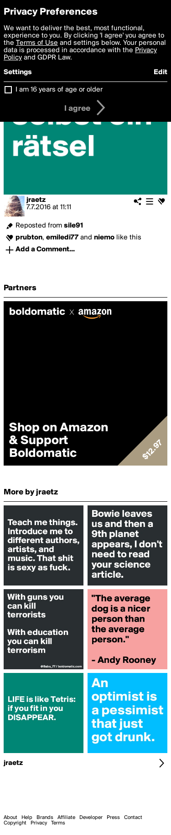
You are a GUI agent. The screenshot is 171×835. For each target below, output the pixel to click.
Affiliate (66, 817)
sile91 (73, 225)
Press (113, 817)
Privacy (39, 823)
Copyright (15, 823)
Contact (133, 817)
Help (26, 817)
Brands (44, 817)
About (10, 817)
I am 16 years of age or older (59, 89)
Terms (58, 823)
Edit (160, 72)
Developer (91, 817)
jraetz (36, 200)
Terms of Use (37, 43)
